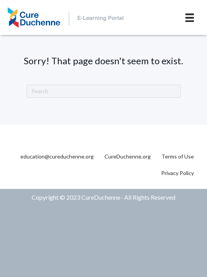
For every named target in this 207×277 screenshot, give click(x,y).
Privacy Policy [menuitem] (177, 173)
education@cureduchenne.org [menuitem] (57, 156)
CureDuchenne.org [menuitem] (127, 156)
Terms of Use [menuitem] (178, 156)
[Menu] (189, 17)
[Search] (104, 91)
